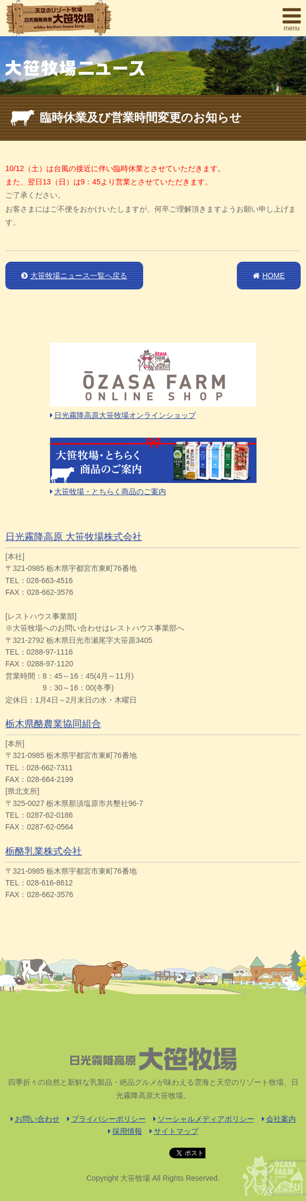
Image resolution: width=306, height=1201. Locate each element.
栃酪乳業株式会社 (43, 851)
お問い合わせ (35, 1119)
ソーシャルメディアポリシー (203, 1119)
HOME (269, 275)
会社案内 (279, 1119)
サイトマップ (174, 1131)
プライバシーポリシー (106, 1119)
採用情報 (125, 1131)
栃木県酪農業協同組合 (53, 724)
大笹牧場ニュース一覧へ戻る (74, 275)
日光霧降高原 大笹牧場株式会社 (73, 536)
